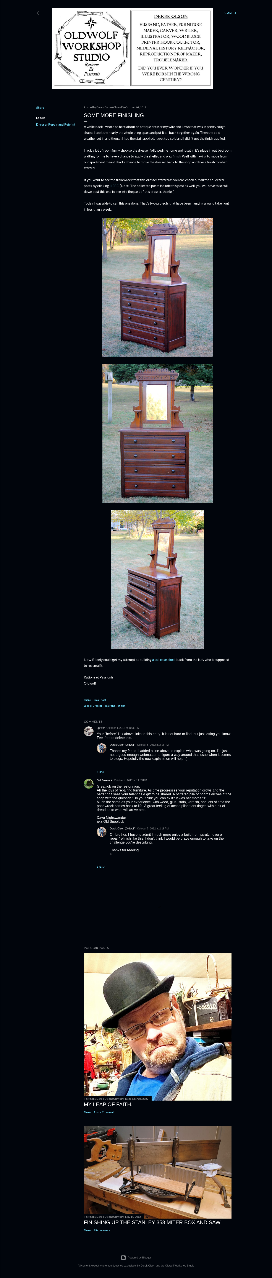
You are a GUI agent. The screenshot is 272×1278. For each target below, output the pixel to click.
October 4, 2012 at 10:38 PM (123, 727)
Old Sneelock (104, 780)
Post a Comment (104, 1112)
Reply (101, 771)
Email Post (100, 699)
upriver (101, 727)
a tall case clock (164, 659)
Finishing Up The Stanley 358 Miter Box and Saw (152, 1222)
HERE (114, 186)
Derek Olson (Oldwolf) (122, 744)
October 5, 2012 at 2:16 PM (153, 744)
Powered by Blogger (136, 1257)
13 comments (102, 1230)
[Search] (230, 13)
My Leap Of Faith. (108, 1104)
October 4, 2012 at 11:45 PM (130, 780)
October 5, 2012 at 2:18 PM (153, 828)
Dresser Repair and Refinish (56, 124)
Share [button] (40, 107)
